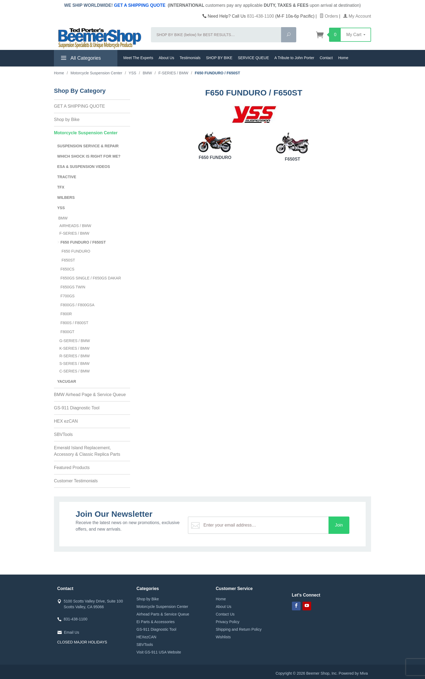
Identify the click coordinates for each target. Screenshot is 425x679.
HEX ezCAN (66, 421)
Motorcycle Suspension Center (86, 132)
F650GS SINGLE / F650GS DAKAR (90, 278)
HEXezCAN (146, 637)
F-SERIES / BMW (74, 233)
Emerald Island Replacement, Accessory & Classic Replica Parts (87, 451)
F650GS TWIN (72, 287)
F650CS (67, 269)
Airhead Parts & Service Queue (163, 614)
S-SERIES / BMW (74, 363)
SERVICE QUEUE (253, 58)
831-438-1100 (260, 16)
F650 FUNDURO (215, 146)
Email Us (71, 632)
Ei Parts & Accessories (156, 622)
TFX (60, 187)
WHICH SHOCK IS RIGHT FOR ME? (88, 156)
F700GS (67, 296)
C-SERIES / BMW (74, 371)
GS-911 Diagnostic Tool (76, 408)
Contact (326, 58)
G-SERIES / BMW (74, 341)
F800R (66, 314)
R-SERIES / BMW (74, 356)
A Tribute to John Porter (294, 58)
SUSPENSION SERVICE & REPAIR (88, 146)
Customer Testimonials (76, 481)
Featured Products (72, 467)
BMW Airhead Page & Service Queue (90, 394)
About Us (166, 58)
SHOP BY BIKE (219, 58)
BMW (62, 218)
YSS (61, 208)
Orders (329, 16)
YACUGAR (66, 381)
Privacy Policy (227, 622)
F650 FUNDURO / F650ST (83, 242)
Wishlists (223, 637)
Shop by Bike (66, 119)
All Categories (80, 59)
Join (339, 525)
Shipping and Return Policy (239, 629)
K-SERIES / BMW (74, 348)
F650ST (293, 146)
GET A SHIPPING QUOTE (140, 5)
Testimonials (190, 58)
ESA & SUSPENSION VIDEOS (83, 166)
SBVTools (63, 434)
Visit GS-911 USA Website (159, 652)
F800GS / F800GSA (77, 305)
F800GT (67, 332)
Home (343, 58)
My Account (357, 16)
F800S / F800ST (74, 323)
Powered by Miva (353, 673)
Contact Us (225, 614)
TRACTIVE (66, 177)
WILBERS (66, 197)
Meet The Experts (138, 58)
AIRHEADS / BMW (75, 226)
